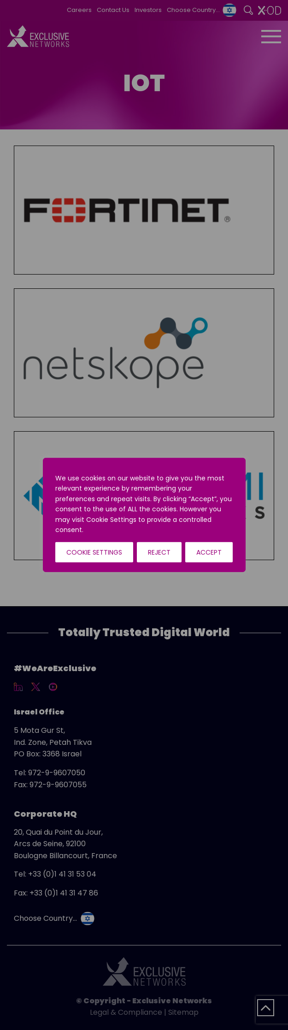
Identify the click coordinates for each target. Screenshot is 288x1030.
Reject (159, 552)
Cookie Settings (94, 552)
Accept (209, 552)
